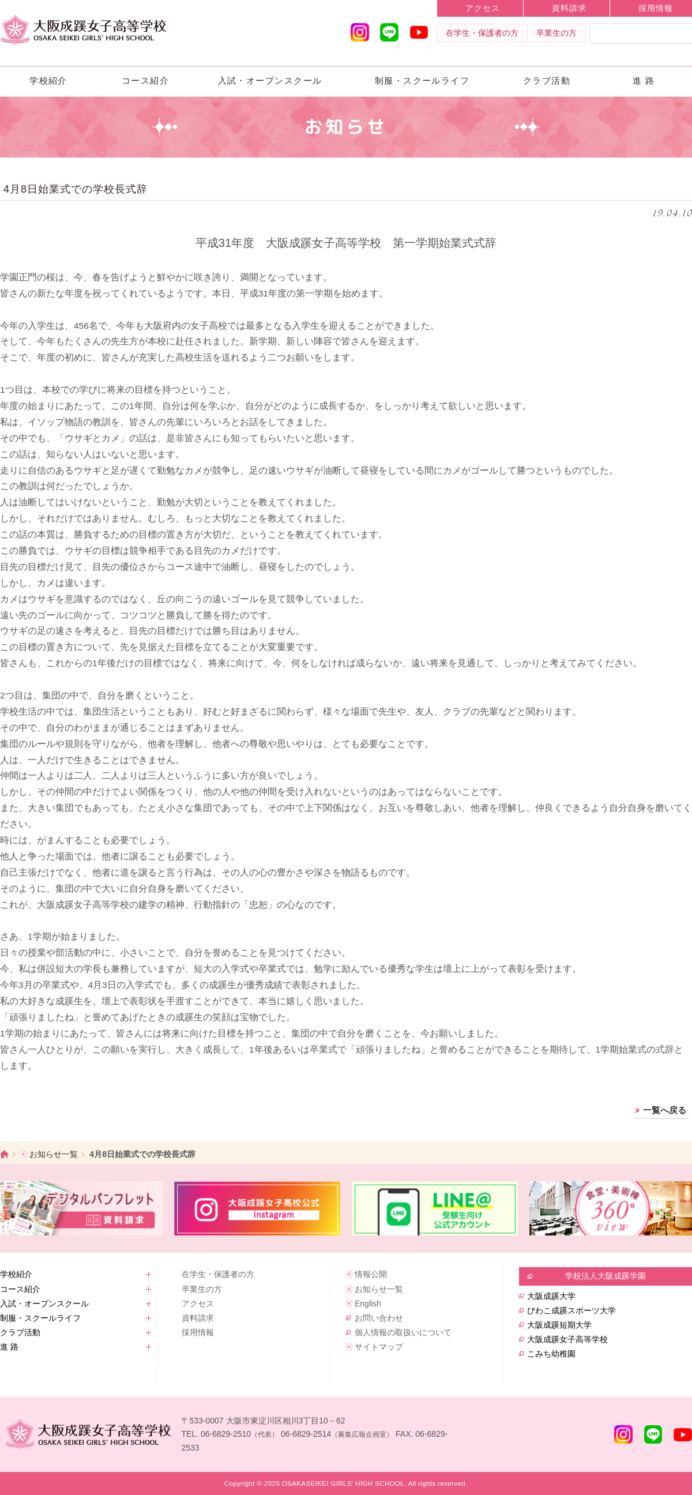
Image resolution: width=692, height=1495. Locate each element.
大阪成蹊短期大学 (559, 1324)
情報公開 (371, 1274)
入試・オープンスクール (270, 80)
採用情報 (198, 1332)
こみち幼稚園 (551, 1353)
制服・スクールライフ (422, 80)
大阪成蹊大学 (551, 1296)
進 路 (644, 80)
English (368, 1303)
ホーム (4, 1154)
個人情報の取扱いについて (403, 1332)
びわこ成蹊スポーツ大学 (571, 1310)
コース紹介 (145, 80)
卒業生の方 (556, 32)
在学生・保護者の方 (482, 32)
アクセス (482, 8)
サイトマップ (379, 1346)
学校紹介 (48, 80)
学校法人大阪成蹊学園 (605, 1275)
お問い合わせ (379, 1318)
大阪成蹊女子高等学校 (567, 1339)
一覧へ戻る (664, 1110)
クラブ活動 (546, 80)
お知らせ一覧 (53, 1154)
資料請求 (569, 8)
